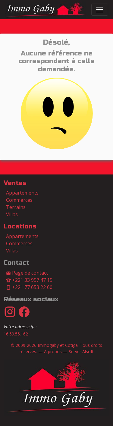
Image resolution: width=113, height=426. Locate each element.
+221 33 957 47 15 (29, 280)
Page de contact (27, 273)
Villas (12, 214)
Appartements (22, 192)
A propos (53, 351)
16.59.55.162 (16, 334)
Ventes (15, 183)
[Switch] (99, 10)
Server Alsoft (81, 351)
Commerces (19, 200)
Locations (20, 226)
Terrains (16, 207)
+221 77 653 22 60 (29, 287)
